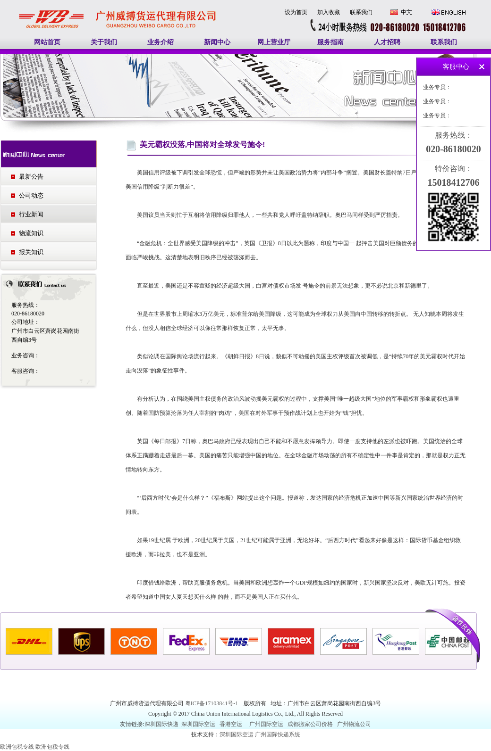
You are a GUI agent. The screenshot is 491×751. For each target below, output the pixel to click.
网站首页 (47, 42)
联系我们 (361, 12)
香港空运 (231, 724)
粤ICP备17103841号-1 (212, 703)
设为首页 (296, 12)
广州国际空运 (266, 724)
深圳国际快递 (162, 724)
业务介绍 (160, 42)
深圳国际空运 (198, 724)
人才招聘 (387, 42)
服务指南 (330, 42)
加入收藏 (328, 12)
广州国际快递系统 (277, 734)
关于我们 (104, 42)
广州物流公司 (354, 724)
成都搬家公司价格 (310, 724)
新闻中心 (217, 42)
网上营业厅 (273, 42)
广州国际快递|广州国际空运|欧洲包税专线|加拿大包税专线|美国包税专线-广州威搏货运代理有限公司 (118, 9)
